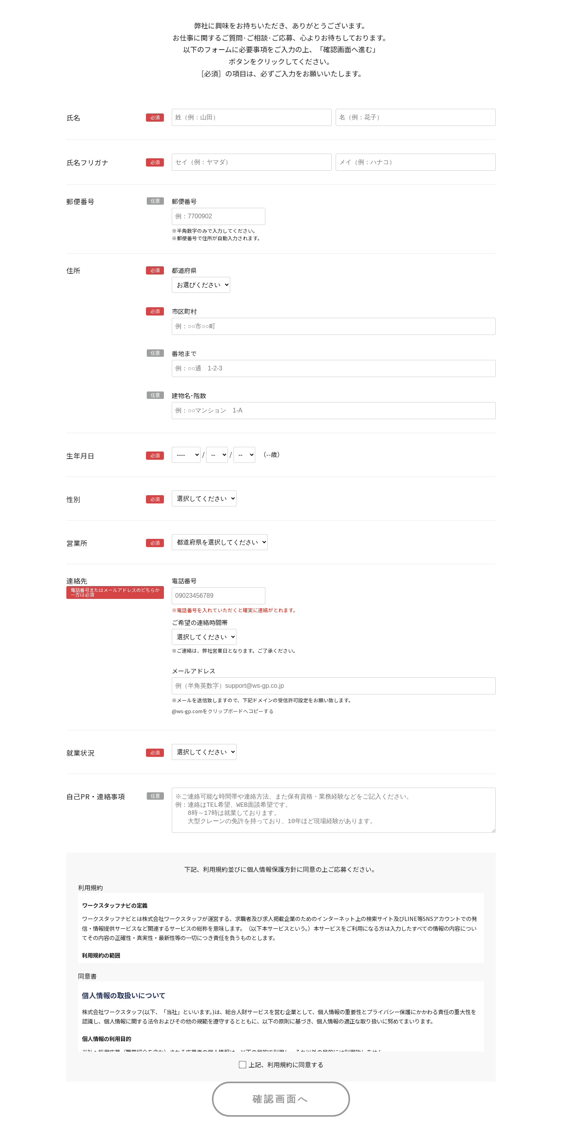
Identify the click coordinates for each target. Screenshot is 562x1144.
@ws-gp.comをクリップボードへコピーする (223, 711)
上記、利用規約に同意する (281, 1072)
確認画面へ (281, 1106)
